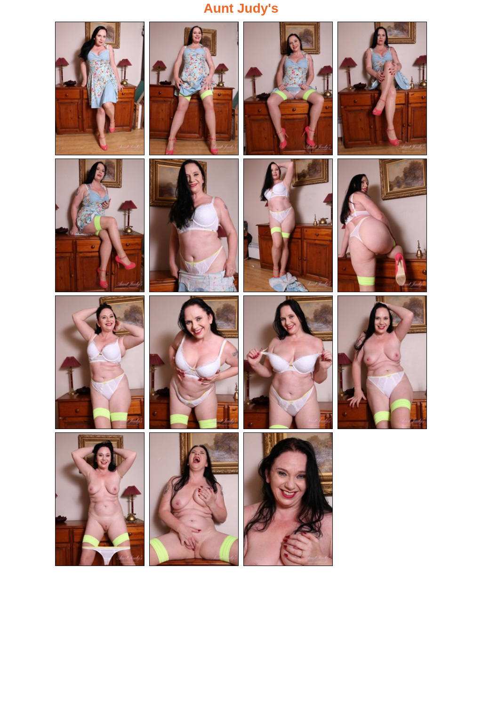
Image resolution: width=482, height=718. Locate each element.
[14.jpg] (194, 499)
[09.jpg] (100, 362)
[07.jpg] (288, 225)
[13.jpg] (100, 499)
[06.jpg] (194, 225)
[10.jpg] (194, 362)
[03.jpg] (288, 88)
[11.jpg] (288, 362)
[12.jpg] (382, 362)
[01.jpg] (100, 88)
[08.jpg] (382, 225)
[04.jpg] (382, 88)
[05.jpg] (100, 225)
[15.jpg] (288, 499)
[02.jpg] (194, 88)
